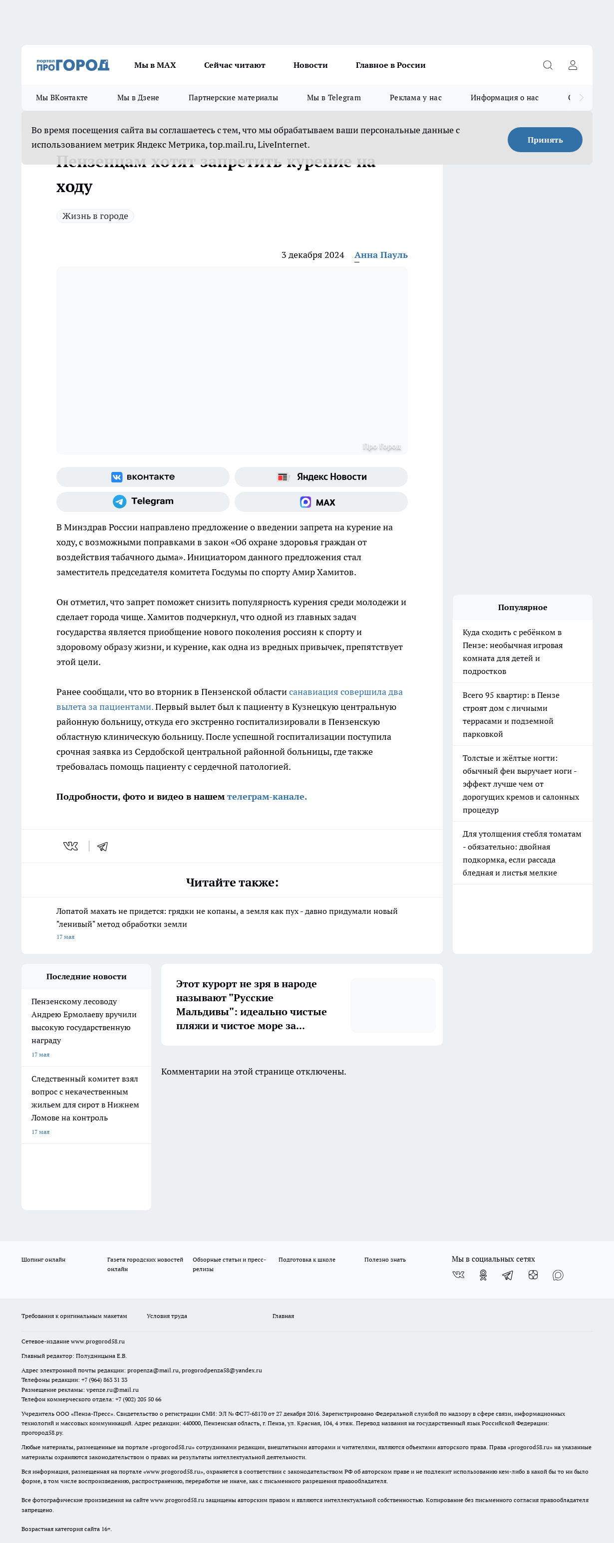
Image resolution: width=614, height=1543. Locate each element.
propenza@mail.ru (153, 1249)
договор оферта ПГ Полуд (58, 1427)
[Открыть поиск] (548, 65)
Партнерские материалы (233, 97)
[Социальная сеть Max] (321, 502)
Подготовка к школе (307, 1138)
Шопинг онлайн (43, 1138)
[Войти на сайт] (573, 65)
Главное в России (391, 65)
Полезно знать (385, 1138)
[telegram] (106, 846)
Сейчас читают (235, 65)
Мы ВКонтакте (62, 97)
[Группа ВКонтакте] (143, 477)
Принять (545, 140)
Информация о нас (505, 97)
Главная (283, 1194)
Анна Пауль (381, 254)
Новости (311, 65)
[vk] (71, 846)
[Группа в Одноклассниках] (483, 1154)
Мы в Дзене (138, 97)
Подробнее (373, 1460)
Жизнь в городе (95, 215)
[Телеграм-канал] (143, 502)
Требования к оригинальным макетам (74, 1194)
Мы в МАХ (155, 65)
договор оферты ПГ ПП (54, 1436)
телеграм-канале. (266, 796)
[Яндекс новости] (321, 477)
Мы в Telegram (334, 97)
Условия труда (167, 1194)
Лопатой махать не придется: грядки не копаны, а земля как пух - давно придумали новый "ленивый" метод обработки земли (232, 924)
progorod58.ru (172, 1326)
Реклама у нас (416, 97)
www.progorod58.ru (98, 1220)
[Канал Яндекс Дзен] (533, 1154)
